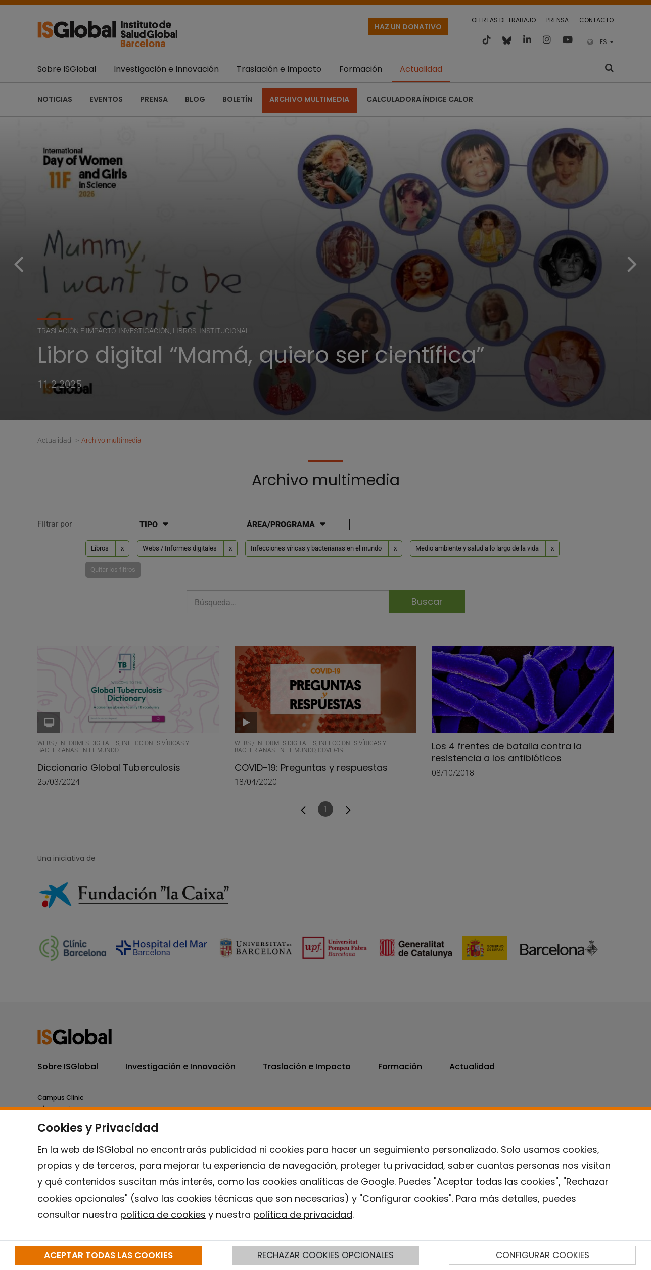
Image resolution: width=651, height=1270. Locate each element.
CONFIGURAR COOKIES (542, 1255)
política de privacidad (302, 1214)
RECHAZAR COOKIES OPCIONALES (325, 1255)
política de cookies (163, 1214)
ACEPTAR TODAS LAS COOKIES (108, 1255)
